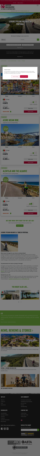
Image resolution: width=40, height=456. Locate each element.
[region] (20, 73)
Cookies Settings (15, 76)
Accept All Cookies (24, 76)
